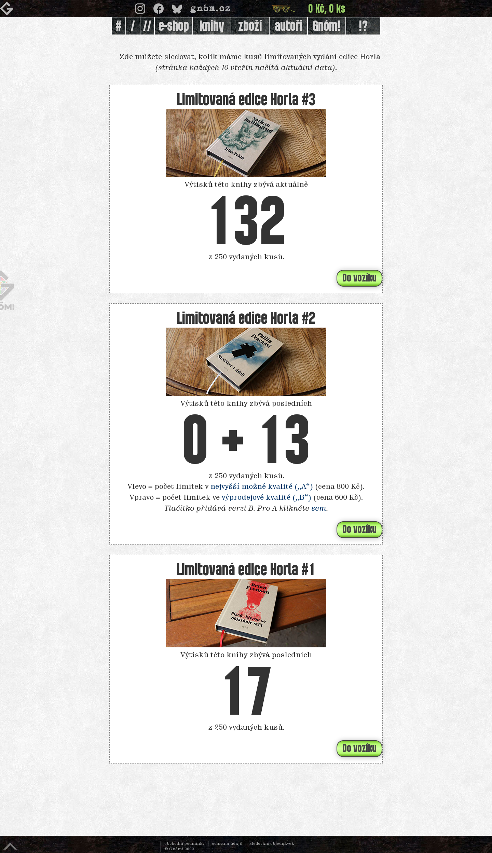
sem (318, 509)
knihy (212, 26)
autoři (288, 26)
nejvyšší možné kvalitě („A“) (261, 487)
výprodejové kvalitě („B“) (266, 498)
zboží (250, 26)
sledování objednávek (271, 844)
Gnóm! (327, 26)
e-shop (174, 26)
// (147, 26)
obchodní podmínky (184, 844)
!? (363, 26)
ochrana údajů (227, 844)
